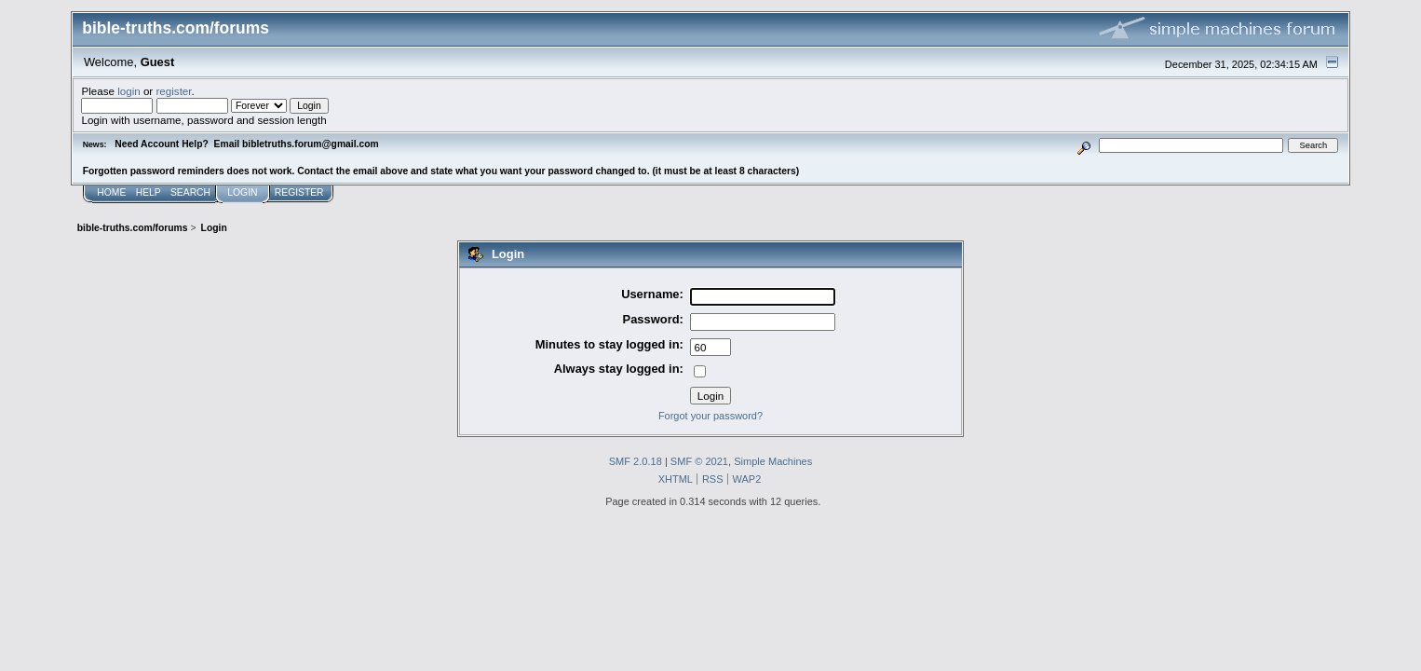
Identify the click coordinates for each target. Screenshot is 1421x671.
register (173, 91)
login (129, 91)
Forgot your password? (710, 415)
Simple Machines (773, 461)
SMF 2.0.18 (635, 461)
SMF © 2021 (699, 461)
